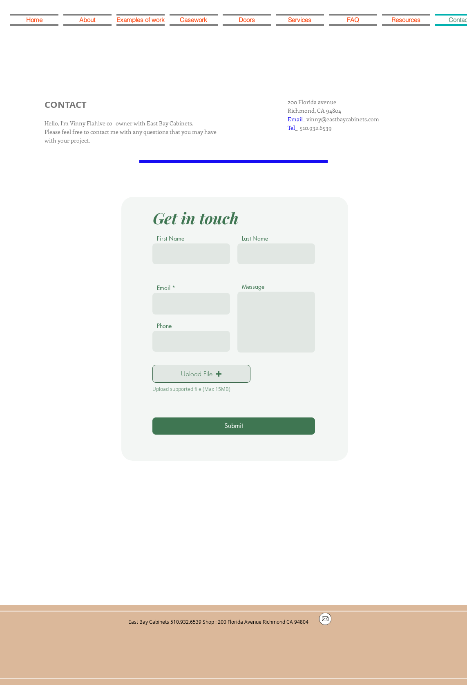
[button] (201, 374)
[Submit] (233, 426)
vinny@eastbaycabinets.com (342, 119)
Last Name (255, 238)
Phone (164, 326)
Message (253, 287)
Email (163, 288)
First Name (170, 238)
